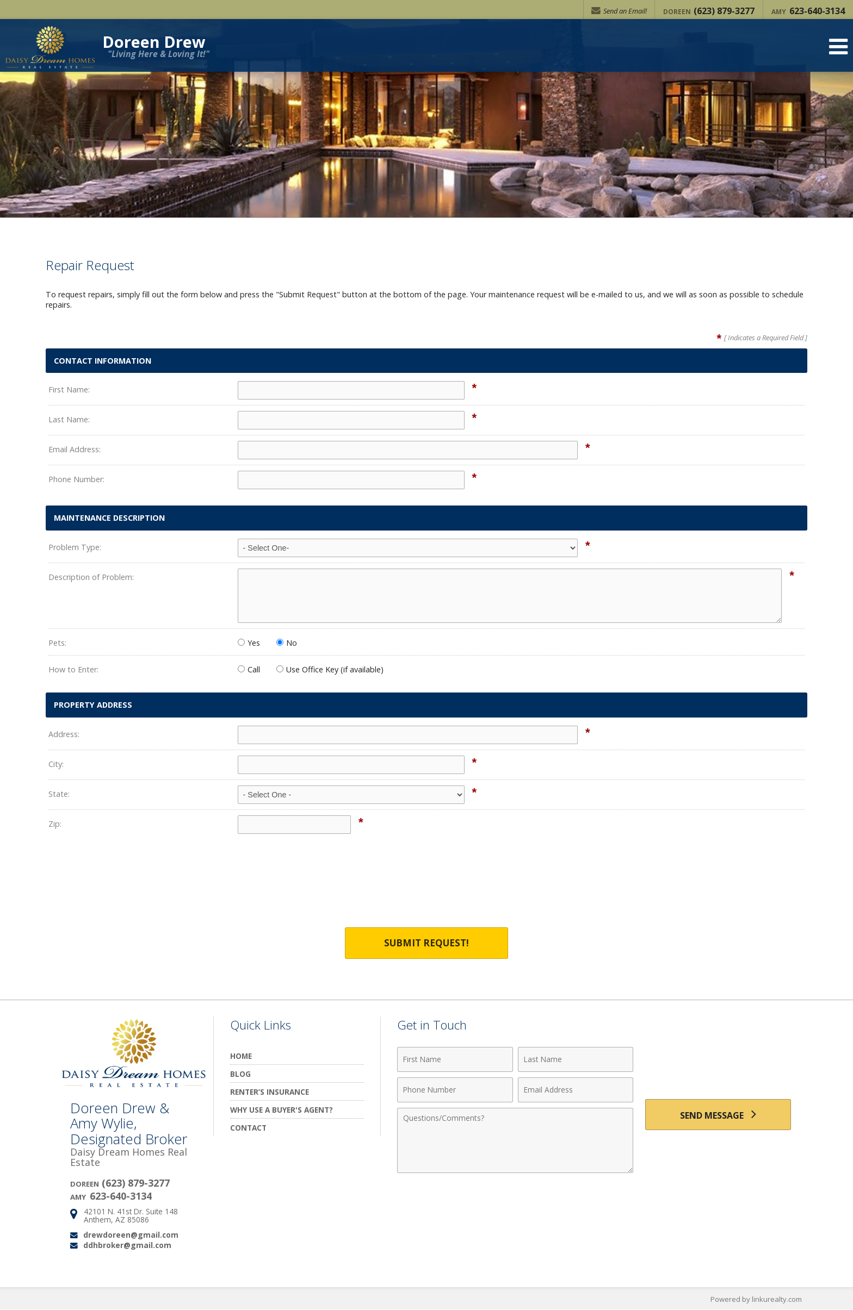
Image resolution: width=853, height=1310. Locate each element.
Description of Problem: (91, 577)
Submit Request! (426, 943)
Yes (249, 643)
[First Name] (455, 1059)
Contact (248, 1128)
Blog (240, 1074)
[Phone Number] (455, 1090)
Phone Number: (76, 479)
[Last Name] (576, 1059)
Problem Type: (74, 547)
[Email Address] (576, 1090)
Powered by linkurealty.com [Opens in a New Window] (756, 1299)
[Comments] (515, 1141)
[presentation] (426, 887)
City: (56, 764)
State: (59, 794)
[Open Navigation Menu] (838, 49)
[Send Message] (718, 1115)
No (286, 643)
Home (241, 1056)
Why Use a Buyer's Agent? (281, 1110)
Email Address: (74, 449)
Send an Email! (618, 11)
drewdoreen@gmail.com (130, 1235)
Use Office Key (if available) (330, 669)
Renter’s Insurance (269, 1092)
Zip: (54, 824)
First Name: (69, 389)
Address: (63, 734)
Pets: (57, 643)
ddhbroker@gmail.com (127, 1245)
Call (249, 669)
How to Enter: (73, 669)
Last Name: (69, 419)
